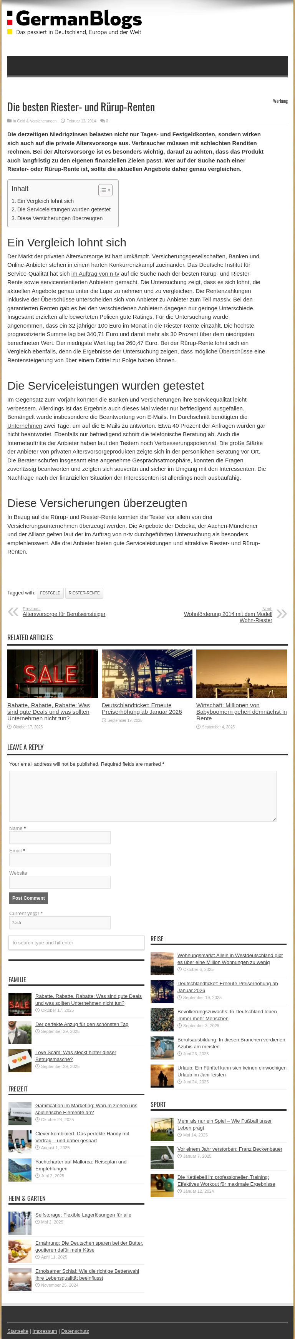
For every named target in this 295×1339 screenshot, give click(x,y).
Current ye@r (26, 913)
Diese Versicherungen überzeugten (60, 218)
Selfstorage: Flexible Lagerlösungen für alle (83, 1215)
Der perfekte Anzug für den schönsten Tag (82, 1024)
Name (16, 828)
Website (18, 873)
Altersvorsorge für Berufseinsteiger (70, 611)
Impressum (45, 1331)
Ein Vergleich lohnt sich (45, 201)
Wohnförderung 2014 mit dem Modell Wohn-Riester (225, 614)
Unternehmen (24, 425)
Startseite (17, 1331)
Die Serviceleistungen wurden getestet (64, 209)
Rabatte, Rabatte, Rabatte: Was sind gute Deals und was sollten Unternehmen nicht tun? (48, 711)
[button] (102, 190)
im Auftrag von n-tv (95, 273)
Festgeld (50, 593)
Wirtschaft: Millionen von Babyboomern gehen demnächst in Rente (241, 711)
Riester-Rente (84, 593)
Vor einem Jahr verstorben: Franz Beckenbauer (229, 1149)
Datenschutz (75, 1331)
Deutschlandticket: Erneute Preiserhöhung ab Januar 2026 (142, 708)
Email (15, 851)
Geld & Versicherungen (37, 121)
